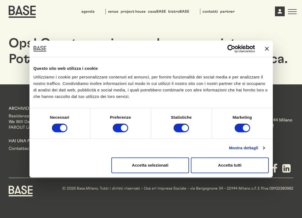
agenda (88, 12)
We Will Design (23, 122)
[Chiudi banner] (267, 49)
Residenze (19, 116)
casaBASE (157, 12)
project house (133, 12)
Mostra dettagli (243, 148)
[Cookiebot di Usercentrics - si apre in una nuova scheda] (231, 49)
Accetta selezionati (150, 165)
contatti (210, 12)
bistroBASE (178, 12)
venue (113, 12)
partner (227, 12)
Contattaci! (20, 148)
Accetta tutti (230, 165)
